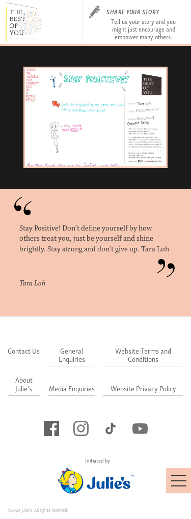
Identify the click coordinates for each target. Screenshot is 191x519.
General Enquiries (72, 356)
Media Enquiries (72, 389)
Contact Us (24, 351)
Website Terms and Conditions (143, 356)
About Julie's (24, 385)
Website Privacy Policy (143, 389)
